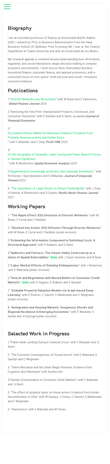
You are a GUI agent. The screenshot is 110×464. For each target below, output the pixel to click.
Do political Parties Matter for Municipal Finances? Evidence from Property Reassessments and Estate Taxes (50, 135)
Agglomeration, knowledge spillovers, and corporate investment (52, 171)
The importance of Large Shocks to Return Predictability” (48, 188)
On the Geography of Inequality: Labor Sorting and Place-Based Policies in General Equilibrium (54, 157)
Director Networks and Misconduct (33, 99)
